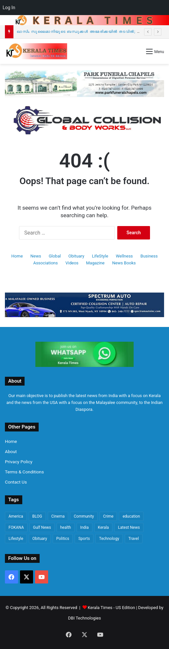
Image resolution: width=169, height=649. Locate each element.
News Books (124, 262)
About (11, 451)
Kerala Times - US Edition (111, 607)
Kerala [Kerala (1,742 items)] (103, 527)
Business (149, 256)
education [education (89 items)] (131, 516)
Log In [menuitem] (9, 7)
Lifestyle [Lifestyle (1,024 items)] (16, 538)
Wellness (124, 256)
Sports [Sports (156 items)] (84, 538)
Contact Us (16, 482)
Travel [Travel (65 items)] (133, 538)
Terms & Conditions (24, 471)
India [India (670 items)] (84, 527)
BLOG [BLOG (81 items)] (37, 516)
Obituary (76, 256)
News (35, 256)
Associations (45, 262)
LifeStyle (100, 256)
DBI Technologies (84, 618)
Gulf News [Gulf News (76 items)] (42, 527)
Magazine (95, 262)
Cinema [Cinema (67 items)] (58, 516)
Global (55, 256)
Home (17, 256)
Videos (72, 262)
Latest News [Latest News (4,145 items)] (129, 527)
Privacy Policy (18, 461)
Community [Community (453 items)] (84, 516)
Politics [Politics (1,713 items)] (62, 538)
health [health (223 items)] (65, 527)
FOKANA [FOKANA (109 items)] (16, 527)
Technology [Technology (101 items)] (109, 538)
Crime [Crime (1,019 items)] (108, 516)
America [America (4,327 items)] (16, 516)
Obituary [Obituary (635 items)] (39, 538)
